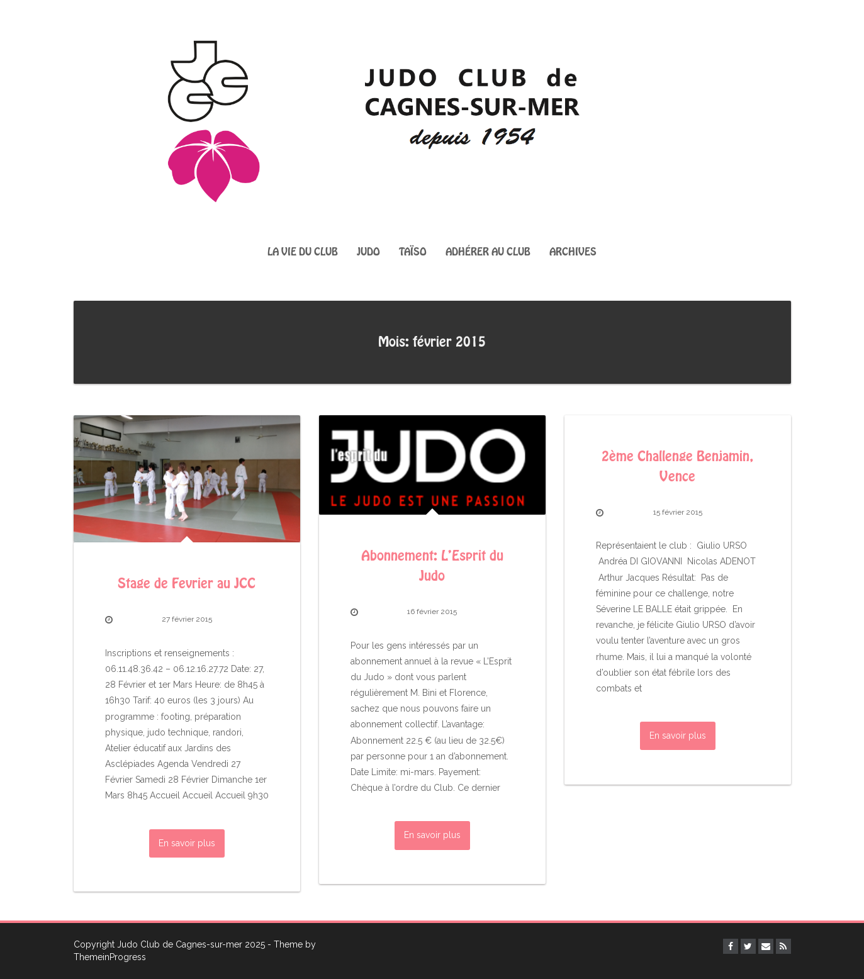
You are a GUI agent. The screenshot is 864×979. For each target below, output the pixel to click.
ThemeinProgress (110, 957)
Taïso (413, 252)
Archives (573, 252)
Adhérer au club (488, 252)
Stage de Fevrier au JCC (186, 584)
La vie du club (302, 252)
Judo (368, 252)
